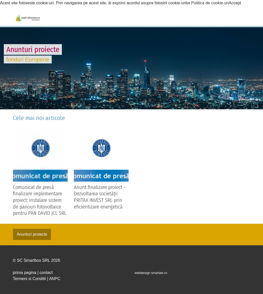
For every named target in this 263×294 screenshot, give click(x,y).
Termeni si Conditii (29, 278)
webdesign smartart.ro (151, 273)
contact (46, 272)
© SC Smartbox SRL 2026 (36, 260)
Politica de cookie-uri (210, 3)
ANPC (54, 278)
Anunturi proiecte (32, 234)
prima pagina (25, 272)
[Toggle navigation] (8, 18)
